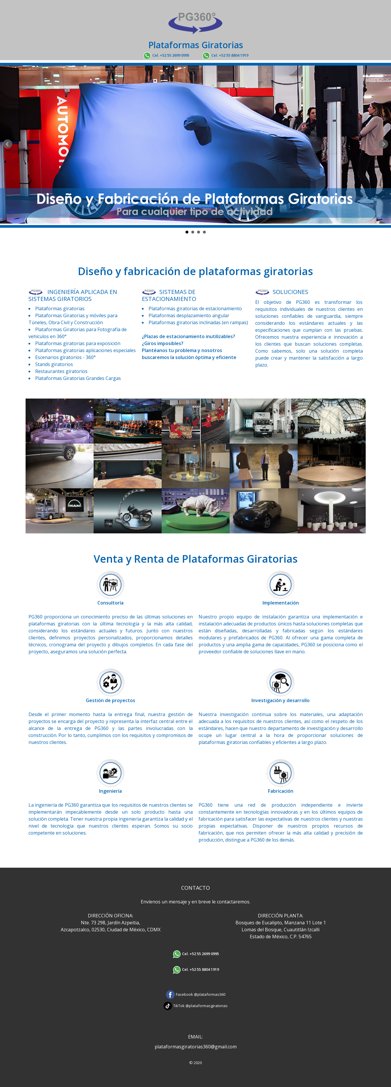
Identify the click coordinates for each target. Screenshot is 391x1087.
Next (383, 144)
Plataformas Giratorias (195, 45)
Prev (7, 144)
